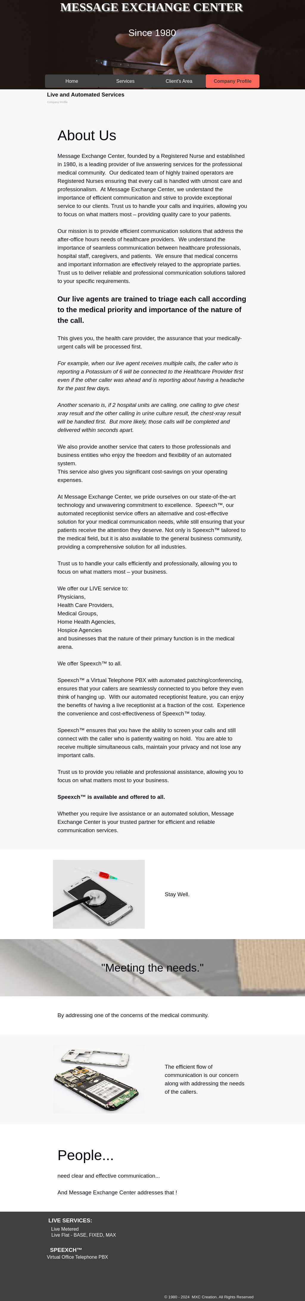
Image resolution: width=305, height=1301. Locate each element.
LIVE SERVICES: (70, 1220)
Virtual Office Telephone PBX (77, 1257)
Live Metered (65, 1229)
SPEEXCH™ (66, 1250)
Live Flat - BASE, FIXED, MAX (84, 1235)
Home (72, 81)
